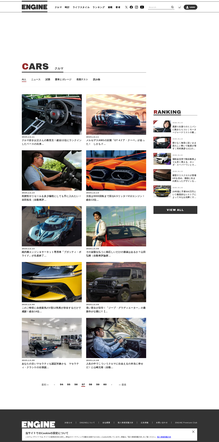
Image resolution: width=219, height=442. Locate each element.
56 (76, 390)
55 (68, 390)
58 (90, 390)
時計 (67, 7)
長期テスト (82, 79)
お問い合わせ (162, 419)
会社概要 (106, 419)
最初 (45, 390)
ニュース (36, 79)
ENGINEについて (87, 419)
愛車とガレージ (63, 79)
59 (97, 390)
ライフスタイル (81, 7)
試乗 (47, 79)
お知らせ (68, 419)
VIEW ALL (175, 209)
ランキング (99, 7)
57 (83, 390)
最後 (122, 390)
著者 (118, 7)
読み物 (96, 79)
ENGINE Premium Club (186, 419)
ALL (24, 79)
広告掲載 (144, 419)
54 (61, 390)
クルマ (58, 7)
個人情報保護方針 (164, 437)
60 (105, 390)
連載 (110, 7)
